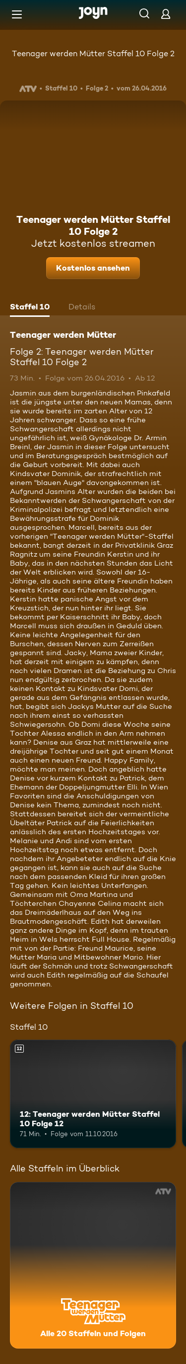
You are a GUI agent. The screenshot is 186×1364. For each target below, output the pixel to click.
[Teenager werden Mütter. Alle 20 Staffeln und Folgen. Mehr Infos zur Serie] (93, 1265)
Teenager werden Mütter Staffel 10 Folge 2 (93, 53)
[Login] (166, 13)
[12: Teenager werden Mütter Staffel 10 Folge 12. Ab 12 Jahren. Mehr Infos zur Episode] (93, 1094)
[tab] (30, 308)
